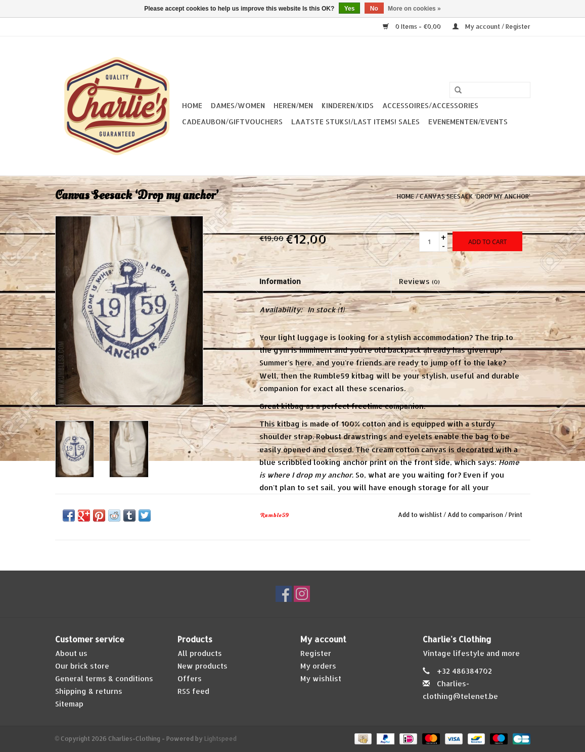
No (374, 8)
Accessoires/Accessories (430, 105)
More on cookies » (414, 8)
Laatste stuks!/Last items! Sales (355, 121)
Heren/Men (293, 105)
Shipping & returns (88, 691)
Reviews (419, 281)
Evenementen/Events (468, 121)
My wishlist (320, 678)
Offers (189, 678)
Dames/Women (238, 105)
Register (315, 653)
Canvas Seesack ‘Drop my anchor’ (475, 196)
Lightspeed (220, 738)
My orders (318, 666)
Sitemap (69, 703)
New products (202, 666)
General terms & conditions (104, 678)
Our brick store (82, 666)
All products (199, 653)
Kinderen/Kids (348, 105)
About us (71, 653)
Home (192, 105)
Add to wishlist (420, 515)
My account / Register (491, 26)
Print (515, 515)
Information (280, 281)
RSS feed (193, 691)
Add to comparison (476, 515)
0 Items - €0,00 (412, 26)
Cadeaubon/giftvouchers (232, 121)
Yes (349, 8)
